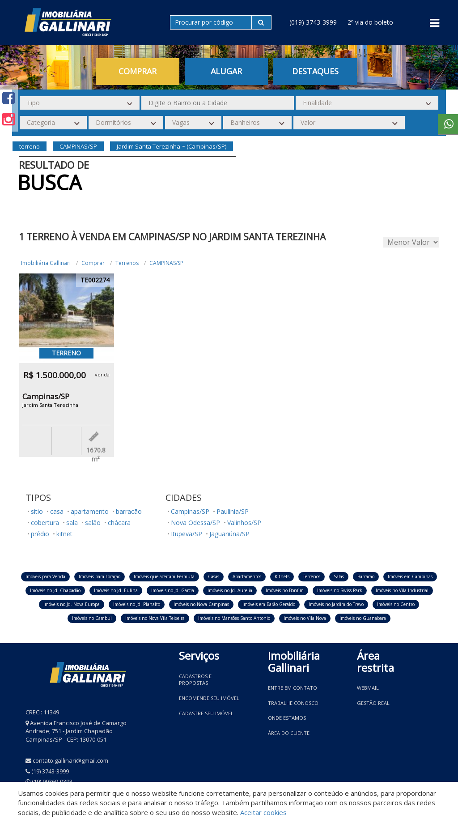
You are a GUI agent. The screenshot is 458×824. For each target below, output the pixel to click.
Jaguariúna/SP (229, 533)
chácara (119, 522)
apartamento (90, 511)
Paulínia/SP (232, 511)
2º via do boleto (370, 22)
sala (72, 522)
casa (57, 511)
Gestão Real (373, 703)
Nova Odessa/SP (195, 522)
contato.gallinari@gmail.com (70, 760)
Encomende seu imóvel (209, 698)
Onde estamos (287, 717)
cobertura (45, 522)
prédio (40, 533)
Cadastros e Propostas (195, 680)
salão (93, 522)
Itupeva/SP (186, 533)
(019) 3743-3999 (313, 22)
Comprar (138, 71)
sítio (37, 511)
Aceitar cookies (263, 812)
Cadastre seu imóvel (206, 713)
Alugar (226, 71)
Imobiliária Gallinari (46, 263)
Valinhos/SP (244, 522)
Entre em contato (292, 687)
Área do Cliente (289, 733)
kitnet (64, 533)
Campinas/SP (190, 511)
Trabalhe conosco (293, 703)
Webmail (368, 687)
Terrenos (127, 263)
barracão (129, 511)
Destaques (315, 71)
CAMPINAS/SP (166, 263)
